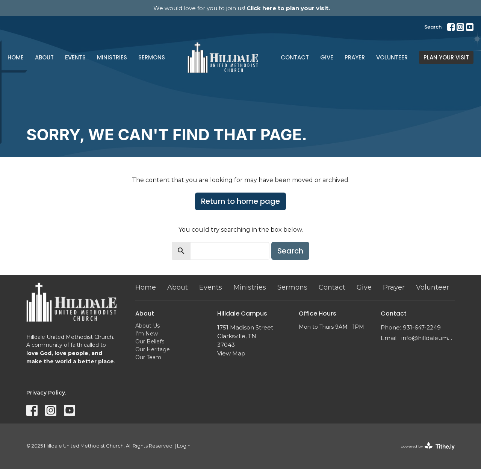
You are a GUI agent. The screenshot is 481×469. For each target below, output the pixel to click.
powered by (428, 446)
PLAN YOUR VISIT (446, 57)
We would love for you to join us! (241, 8)
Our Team (148, 357)
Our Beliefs (149, 341)
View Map (231, 353)
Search (433, 26)
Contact (295, 57)
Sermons (151, 57)
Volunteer (392, 57)
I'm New (146, 333)
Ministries (112, 57)
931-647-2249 (422, 327)
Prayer (355, 57)
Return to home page (240, 201)
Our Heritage (152, 349)
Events (75, 57)
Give (326, 57)
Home (16, 57)
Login (184, 446)
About (44, 57)
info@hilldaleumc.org (428, 338)
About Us (147, 325)
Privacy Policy (45, 392)
